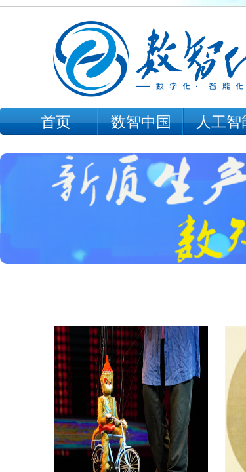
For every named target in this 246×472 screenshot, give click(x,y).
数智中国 (141, 122)
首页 (56, 122)
